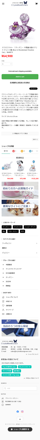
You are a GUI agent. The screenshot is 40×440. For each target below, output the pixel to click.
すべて (6, 151)
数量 (3, 61)
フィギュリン (6, 243)
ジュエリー (6, 253)
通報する (35, 139)
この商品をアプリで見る (20, 133)
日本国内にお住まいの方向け (20, 82)
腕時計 (4, 248)
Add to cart (20, 77)
